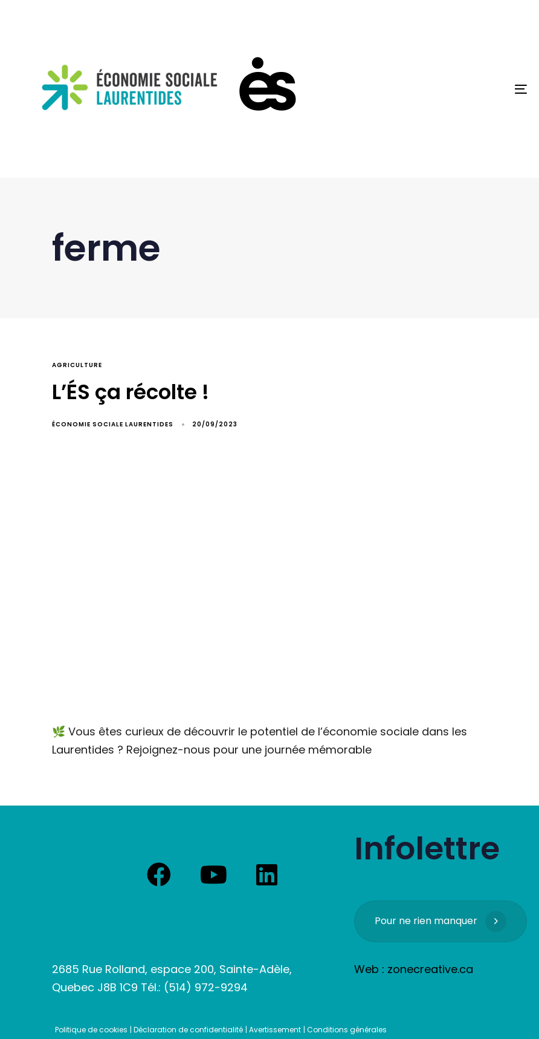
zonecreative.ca (430, 969)
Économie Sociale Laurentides (112, 424)
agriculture (77, 365)
